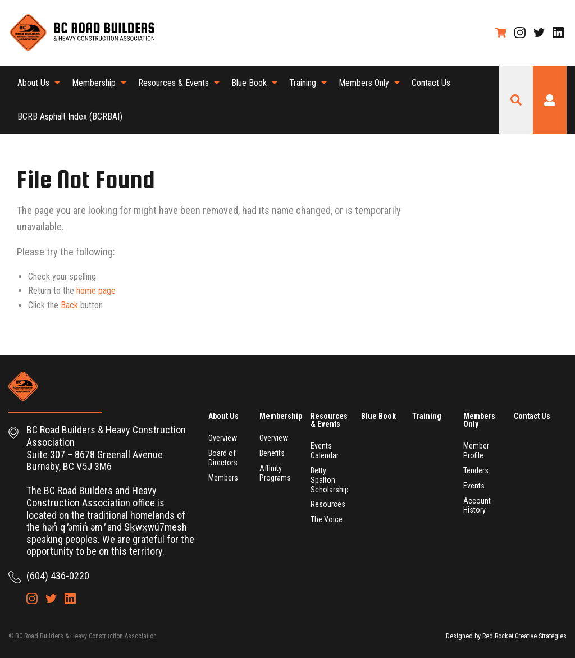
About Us (33, 82)
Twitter (539, 32)
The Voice (327, 519)
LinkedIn (558, 32)
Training (302, 82)
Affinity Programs (275, 473)
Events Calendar (325, 450)
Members (223, 477)
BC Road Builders (81, 33)
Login (550, 100)
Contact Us (431, 82)
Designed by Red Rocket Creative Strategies (506, 636)
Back (69, 305)
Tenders (476, 470)
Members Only (364, 82)
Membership (94, 82)
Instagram (520, 32)
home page (96, 290)
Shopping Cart (500, 32)
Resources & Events (173, 82)
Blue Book (249, 82)
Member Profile (476, 450)
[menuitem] (35, 83)
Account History (477, 505)
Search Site (516, 100)
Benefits (272, 453)
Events (474, 485)
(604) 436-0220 (57, 576)
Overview (222, 437)
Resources (328, 504)
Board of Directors (223, 458)
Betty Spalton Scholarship (330, 480)
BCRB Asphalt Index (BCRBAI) (69, 116)
